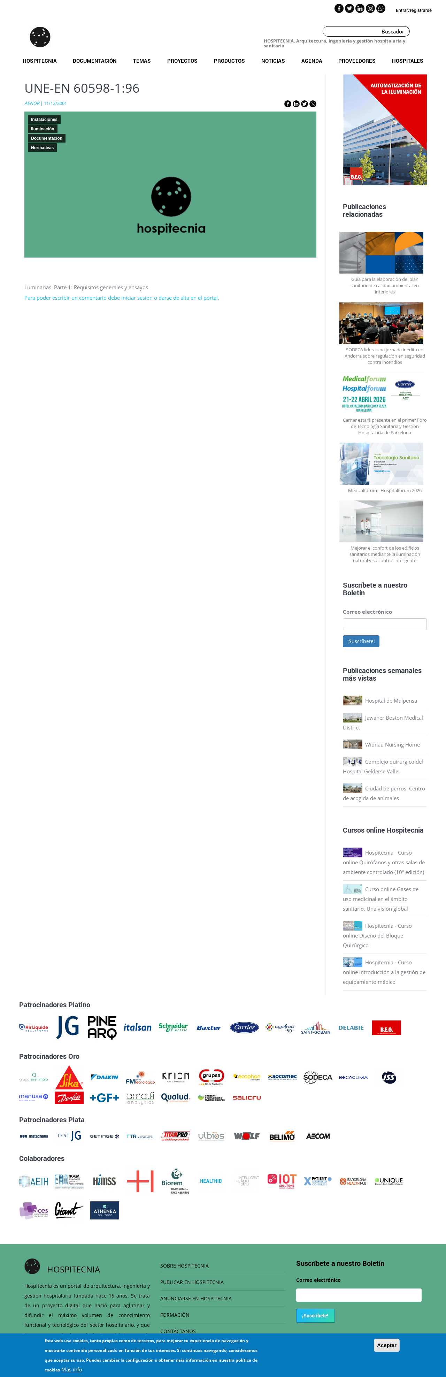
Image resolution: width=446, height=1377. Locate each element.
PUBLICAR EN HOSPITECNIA (192, 1282)
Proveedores (357, 60)
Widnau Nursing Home (392, 744)
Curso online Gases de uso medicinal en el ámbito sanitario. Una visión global (380, 899)
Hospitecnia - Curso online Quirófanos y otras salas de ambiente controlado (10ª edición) (384, 862)
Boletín (354, 592)
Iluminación (42, 129)
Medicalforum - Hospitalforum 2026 (385, 490)
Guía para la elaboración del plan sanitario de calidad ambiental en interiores (385, 285)
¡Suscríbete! (361, 641)
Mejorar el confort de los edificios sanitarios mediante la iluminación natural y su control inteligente (384, 554)
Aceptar (387, 1346)
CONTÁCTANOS (178, 1331)
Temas (142, 60)
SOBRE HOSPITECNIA (184, 1265)
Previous (337, 131)
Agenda (311, 60)
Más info (71, 1370)
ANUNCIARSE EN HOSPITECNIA (196, 1298)
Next (432, 131)
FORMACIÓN (175, 1314)
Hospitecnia (40, 60)
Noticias (273, 60)
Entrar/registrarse (414, 10)
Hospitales (407, 60)
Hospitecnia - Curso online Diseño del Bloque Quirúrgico (377, 935)
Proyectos (182, 60)
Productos (229, 60)
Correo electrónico (367, 611)
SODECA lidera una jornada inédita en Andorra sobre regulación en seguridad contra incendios (385, 355)
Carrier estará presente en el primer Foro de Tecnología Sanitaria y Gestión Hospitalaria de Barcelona (385, 426)
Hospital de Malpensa (391, 700)
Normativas (42, 147)
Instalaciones (44, 119)
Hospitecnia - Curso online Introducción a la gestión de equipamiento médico (384, 972)
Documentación (95, 60)
